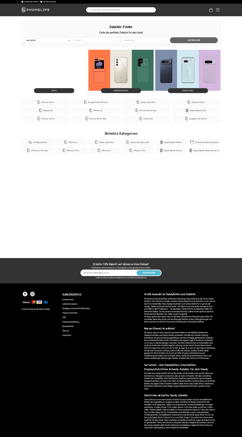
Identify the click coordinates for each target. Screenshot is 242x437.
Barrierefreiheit (68, 326)
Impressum (66, 335)
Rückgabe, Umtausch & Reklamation (76, 308)
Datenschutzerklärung (70, 322)
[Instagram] (32, 294)
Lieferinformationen (69, 304)
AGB (64, 317)
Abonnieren (148, 273)
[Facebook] (25, 294)
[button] (48, 40)
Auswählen (194, 40)
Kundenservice (68, 299)
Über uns (65, 331)
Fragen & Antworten (70, 313)
